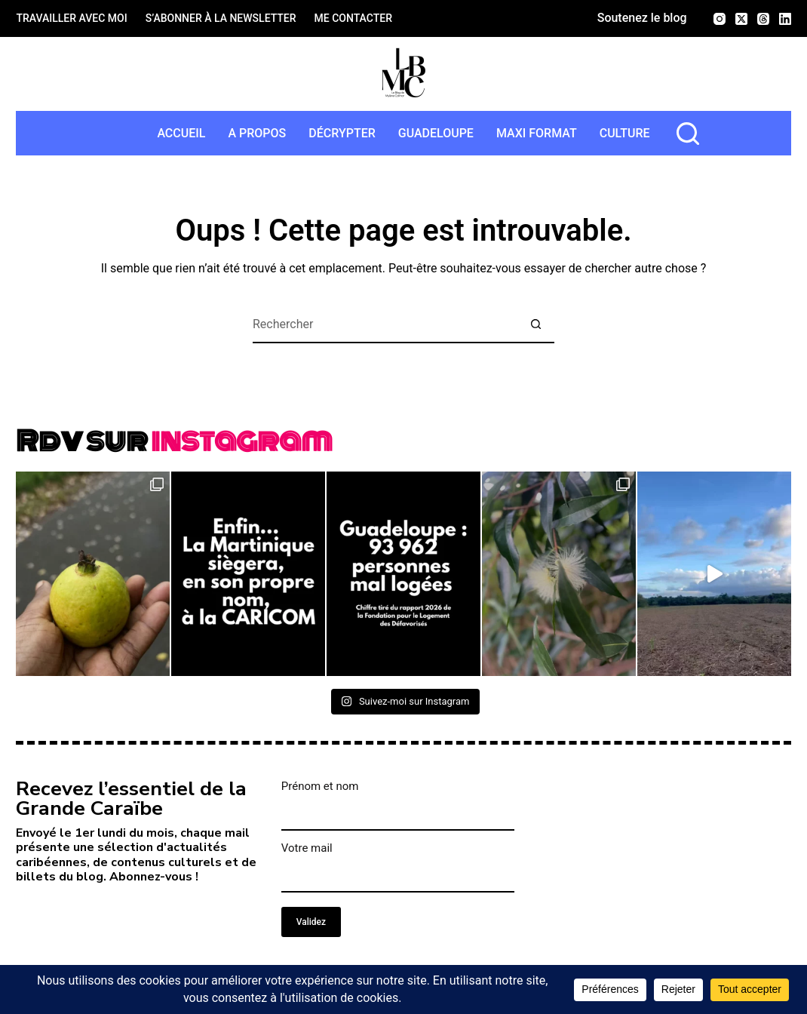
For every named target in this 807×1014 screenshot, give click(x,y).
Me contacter (353, 18)
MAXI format (536, 133)
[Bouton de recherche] (535, 324)
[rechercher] (688, 133)
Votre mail (307, 848)
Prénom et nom (320, 786)
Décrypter (341, 133)
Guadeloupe (436, 133)
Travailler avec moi (71, 18)
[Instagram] (719, 19)
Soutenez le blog (642, 18)
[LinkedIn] (785, 19)
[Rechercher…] (385, 324)
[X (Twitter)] (741, 19)
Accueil (181, 133)
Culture (625, 133)
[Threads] (763, 19)
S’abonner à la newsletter (221, 18)
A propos (257, 133)
